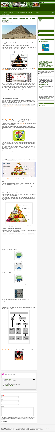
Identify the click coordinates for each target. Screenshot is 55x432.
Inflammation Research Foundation (7, 362)
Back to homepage (42, 105)
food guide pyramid (22, 123)
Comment (2, 406)
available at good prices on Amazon (17, 365)
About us (40, 19)
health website (8, 346)
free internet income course (43, 64)
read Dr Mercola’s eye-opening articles (12, 178)
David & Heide (5, 21)
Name (2, 395)
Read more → (47, 82)
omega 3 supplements (9, 287)
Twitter (52, 12)
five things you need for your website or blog (46, 65)
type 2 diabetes (24, 105)
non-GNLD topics (4, 12)
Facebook (53, 12)
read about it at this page (9, 385)
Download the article (5, 349)
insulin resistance (7, 105)
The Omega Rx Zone (8, 119)
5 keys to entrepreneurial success (44, 55)
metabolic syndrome (13, 105)
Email (2, 399)
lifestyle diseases (9, 106)
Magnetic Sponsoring (42, 94)
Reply (34, 373)
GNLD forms (41, 21)
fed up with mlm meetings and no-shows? (45, 61)
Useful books (36, 12)
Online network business (5, 14)
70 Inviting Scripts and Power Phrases (45, 59)
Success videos (41, 28)
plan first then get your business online (45, 66)
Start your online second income (44, 41)
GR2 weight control (8, 22)
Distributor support (29, 12)
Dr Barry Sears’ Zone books (14, 187)
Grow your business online (20, 12)
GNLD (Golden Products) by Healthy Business (20, 4)
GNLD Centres (41, 20)
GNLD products (11, 12)
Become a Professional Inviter (43, 60)
